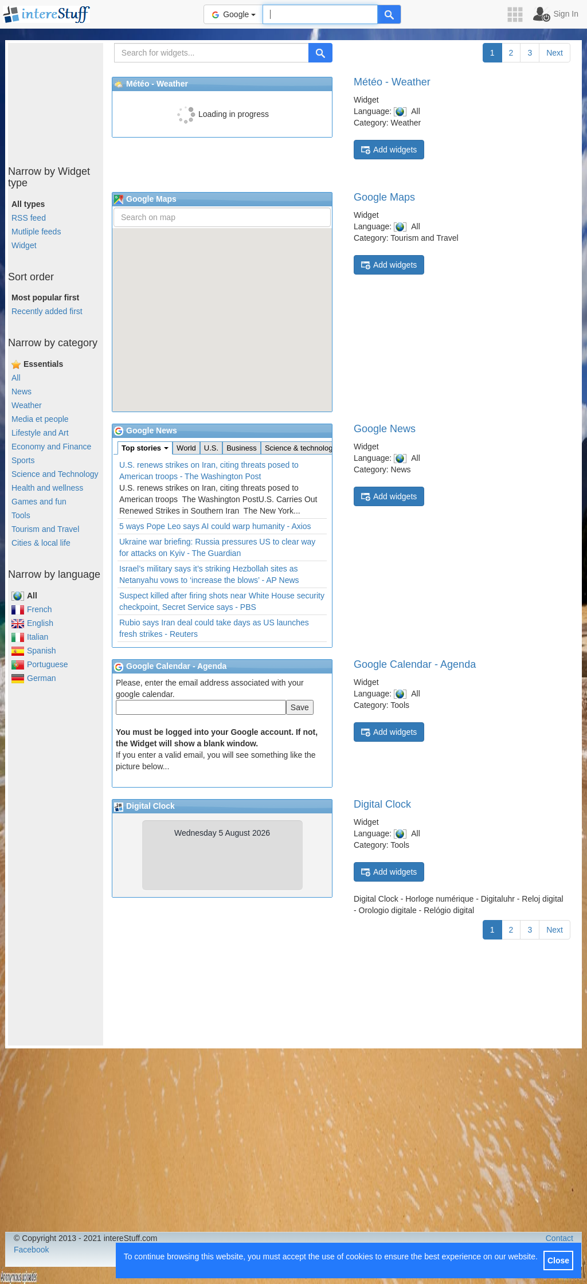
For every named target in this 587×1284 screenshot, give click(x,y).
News (21, 391)
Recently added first (47, 311)
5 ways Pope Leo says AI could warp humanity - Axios (215, 526)
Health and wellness (47, 487)
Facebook (31, 1249)
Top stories (145, 448)
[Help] (389, 14)
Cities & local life (41, 542)
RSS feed (28, 217)
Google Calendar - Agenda (415, 664)
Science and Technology (55, 474)
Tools (20, 515)
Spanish (33, 650)
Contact (559, 1238)
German (33, 678)
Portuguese (39, 664)
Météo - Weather (392, 82)
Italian (29, 636)
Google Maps (384, 197)
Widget (24, 245)
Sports (22, 460)
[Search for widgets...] (211, 52)
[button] (518, 14)
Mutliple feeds (36, 231)
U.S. (211, 448)
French (31, 609)
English (32, 623)
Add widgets (389, 150)
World (186, 448)
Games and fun (38, 501)
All (16, 377)
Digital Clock (382, 804)
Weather (26, 405)
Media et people (40, 419)
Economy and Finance (51, 446)
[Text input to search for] (320, 14)
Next (554, 52)
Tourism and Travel (45, 529)
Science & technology (300, 448)
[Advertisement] (65, 100)
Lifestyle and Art (40, 432)
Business (241, 448)
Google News (385, 428)
